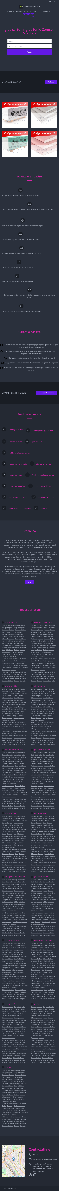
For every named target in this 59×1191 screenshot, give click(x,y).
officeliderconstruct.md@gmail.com (44, 1159)
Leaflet (12, 1176)
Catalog (51, 82)
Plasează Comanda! (46, 393)
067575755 (36, 1154)
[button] (13, 1159)
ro (50, 1)
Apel (29, 582)
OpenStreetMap (21, 1176)
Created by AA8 (11, 1188)
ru (54, 1)
